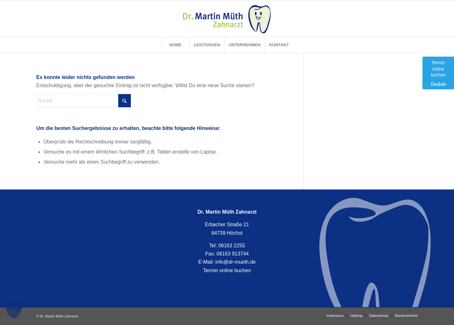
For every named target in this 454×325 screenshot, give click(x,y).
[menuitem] (175, 45)
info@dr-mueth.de (235, 262)
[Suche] (83, 100)
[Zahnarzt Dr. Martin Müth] (227, 18)
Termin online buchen (227, 270)
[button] (14, 311)
